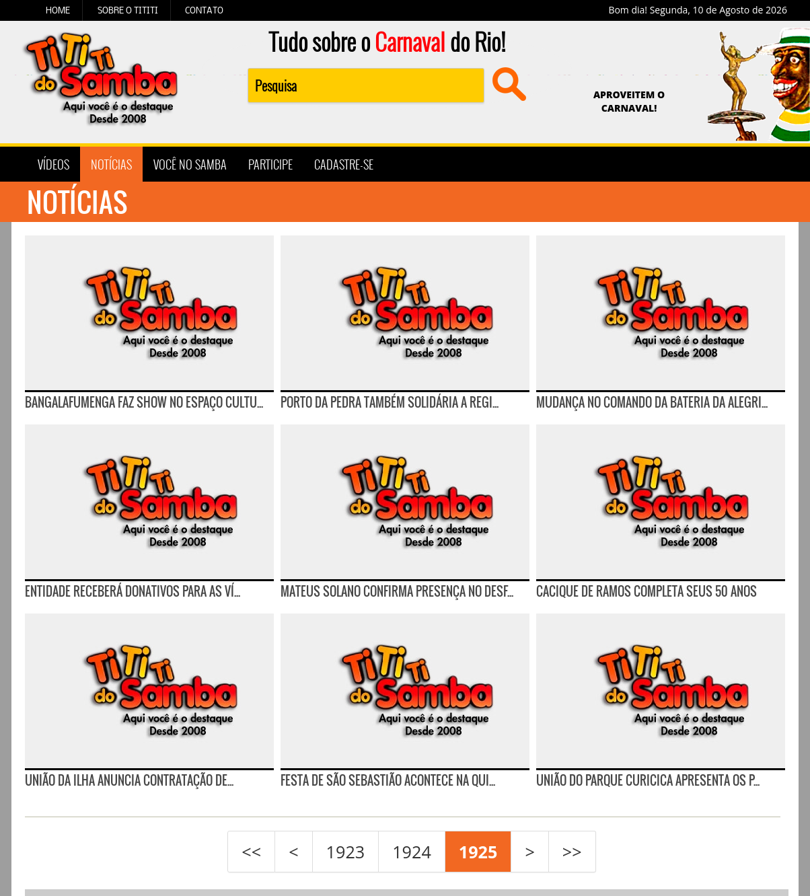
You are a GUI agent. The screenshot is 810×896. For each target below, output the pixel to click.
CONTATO (204, 10)
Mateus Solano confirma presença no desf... (397, 591)
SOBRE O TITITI (128, 10)
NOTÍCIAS (111, 164)
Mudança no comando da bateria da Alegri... (652, 402)
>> (572, 851)
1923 (345, 851)
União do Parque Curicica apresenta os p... (648, 780)
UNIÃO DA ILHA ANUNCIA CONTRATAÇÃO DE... (129, 780)
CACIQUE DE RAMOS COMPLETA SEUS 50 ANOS (646, 591)
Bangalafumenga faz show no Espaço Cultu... (144, 402)
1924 (411, 851)
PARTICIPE (270, 164)
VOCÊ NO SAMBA (190, 164)
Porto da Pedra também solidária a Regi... (390, 402)
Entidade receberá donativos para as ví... (132, 591)
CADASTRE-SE (343, 164)
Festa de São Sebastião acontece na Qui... (388, 780)
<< (251, 851)
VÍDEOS (53, 164)
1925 (478, 851)
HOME (58, 10)
